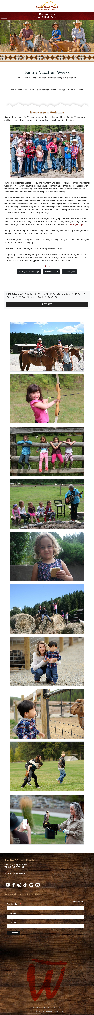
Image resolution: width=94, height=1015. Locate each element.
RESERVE (47, 304)
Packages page (76, 224)
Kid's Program (69, 271)
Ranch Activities (51, 271)
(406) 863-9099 (47, 14)
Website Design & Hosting (44, 1011)
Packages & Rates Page (29, 271)
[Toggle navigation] (4, 16)
